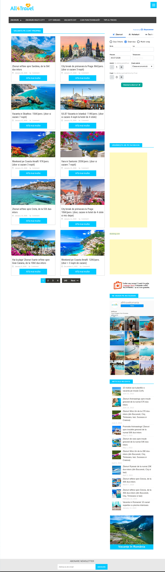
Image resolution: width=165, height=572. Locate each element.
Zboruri (15, 20)
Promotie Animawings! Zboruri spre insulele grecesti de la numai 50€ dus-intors (136, 378)
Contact (32, 539)
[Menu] (153, 5)
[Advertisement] (128, 138)
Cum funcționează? (90, 20)
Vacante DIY (70, 20)
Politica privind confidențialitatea (41, 550)
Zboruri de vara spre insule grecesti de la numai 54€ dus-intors (136, 390)
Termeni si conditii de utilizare (40, 545)
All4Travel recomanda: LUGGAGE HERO (45, 562)
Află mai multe (33, 78)
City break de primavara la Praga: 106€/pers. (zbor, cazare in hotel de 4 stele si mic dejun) (82, 212)
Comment (35, 73)
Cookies (32, 556)
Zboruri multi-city (35, 20)
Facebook (124, 528)
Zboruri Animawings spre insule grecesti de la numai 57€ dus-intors (136, 350)
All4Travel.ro (30, 569)
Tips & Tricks (110, 20)
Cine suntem (34, 528)
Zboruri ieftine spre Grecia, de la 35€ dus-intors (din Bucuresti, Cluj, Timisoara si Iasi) (137, 441)
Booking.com (115, 182)
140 (65, 281)
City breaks (54, 20)
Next (74, 281)
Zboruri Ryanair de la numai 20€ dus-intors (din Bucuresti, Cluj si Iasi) (137, 418)
